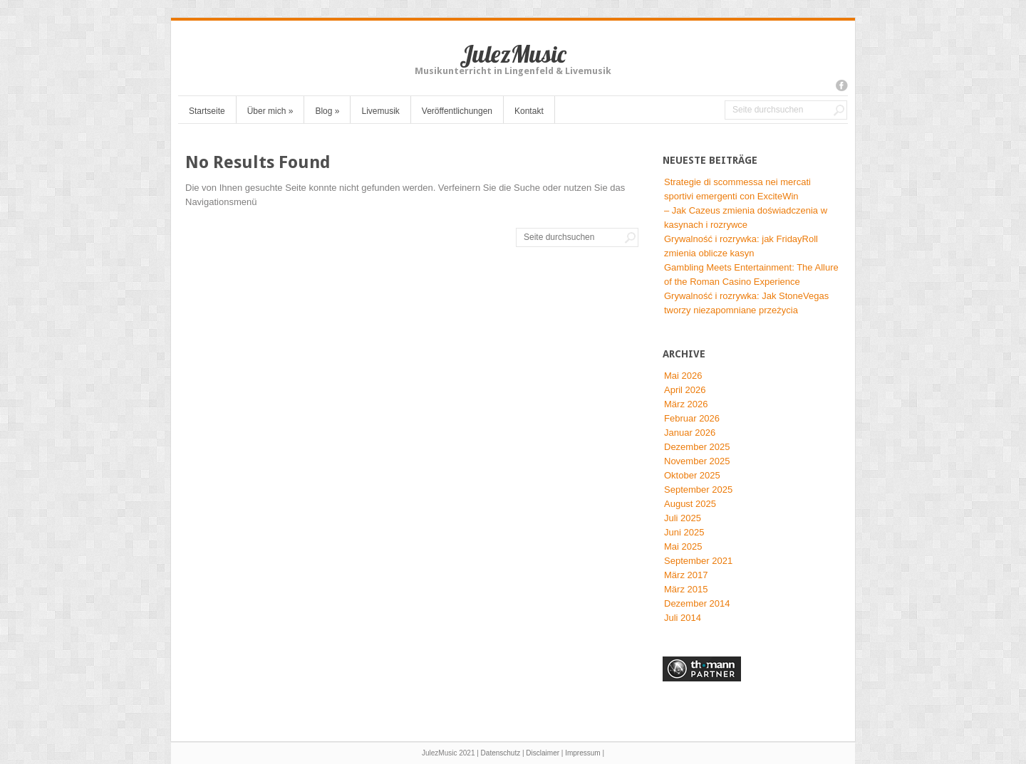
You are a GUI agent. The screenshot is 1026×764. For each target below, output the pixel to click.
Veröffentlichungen (457, 111)
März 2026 (686, 404)
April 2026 (685, 389)
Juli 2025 (682, 518)
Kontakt (529, 111)
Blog (327, 111)
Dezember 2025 (697, 446)
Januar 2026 (689, 432)
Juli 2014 (682, 617)
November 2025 (697, 461)
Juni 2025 (684, 532)
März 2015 (686, 589)
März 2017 (686, 575)
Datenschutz (501, 753)
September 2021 (698, 560)
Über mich (270, 111)
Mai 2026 (683, 375)
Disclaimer (542, 753)
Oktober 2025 (692, 475)
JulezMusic (513, 53)
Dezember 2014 (697, 603)
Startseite (207, 111)
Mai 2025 (683, 546)
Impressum (582, 753)
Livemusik (380, 111)
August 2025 (690, 503)
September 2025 (698, 489)
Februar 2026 (692, 418)
